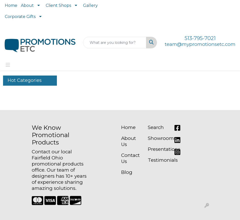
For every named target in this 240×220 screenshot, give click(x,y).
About (27, 5)
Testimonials (158, 160)
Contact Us (130, 158)
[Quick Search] (114, 42)
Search (156, 127)
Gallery (90, 5)
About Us (128, 141)
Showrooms (158, 138)
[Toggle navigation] (8, 64)
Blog (126, 172)
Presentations (158, 149)
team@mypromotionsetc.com (200, 44)
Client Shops (58, 5)
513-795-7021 (200, 38)
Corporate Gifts (20, 16)
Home (11, 5)
